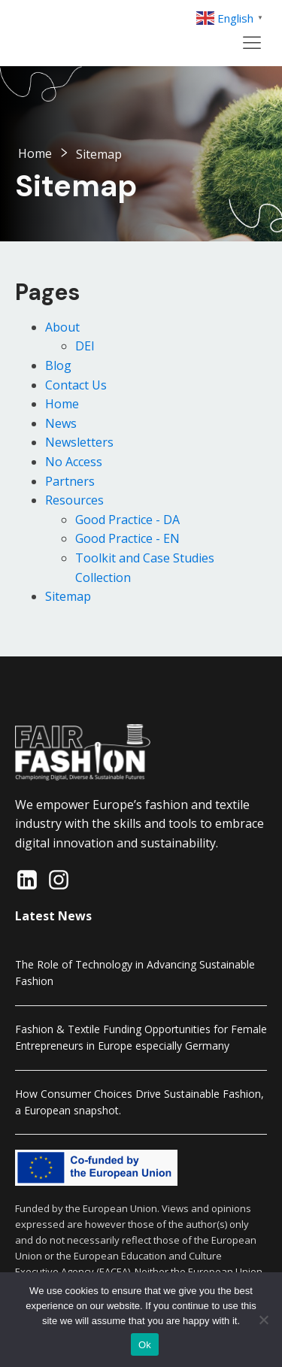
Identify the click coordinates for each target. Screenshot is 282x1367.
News (61, 423)
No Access (73, 461)
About (62, 327)
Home (35, 153)
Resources (74, 500)
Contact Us (76, 385)
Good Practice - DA (127, 519)
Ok (144, 1344)
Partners (70, 481)
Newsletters (79, 442)
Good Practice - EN (127, 538)
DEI (85, 346)
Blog (58, 365)
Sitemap (68, 596)
